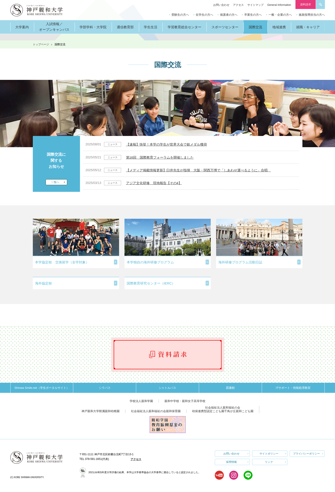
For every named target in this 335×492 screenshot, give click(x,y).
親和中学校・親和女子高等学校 (184, 401)
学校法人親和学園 (141, 401)
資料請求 (305, 4)
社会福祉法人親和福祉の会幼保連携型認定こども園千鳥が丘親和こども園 (222, 409)
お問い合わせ (221, 5)
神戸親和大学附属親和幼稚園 (101, 411)
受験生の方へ (180, 14)
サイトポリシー (269, 453)
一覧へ (55, 182)
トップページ (41, 44)
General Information (279, 5)
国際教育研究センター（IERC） (151, 283)
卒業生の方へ (253, 14)
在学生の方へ (204, 14)
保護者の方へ (228, 14)
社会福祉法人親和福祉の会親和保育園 (156, 411)
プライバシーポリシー (306, 453)
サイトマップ (255, 5)
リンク (269, 462)
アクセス (238, 5)
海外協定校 (43, 283)
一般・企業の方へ (280, 14)
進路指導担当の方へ (312, 14)
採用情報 (231, 462)
